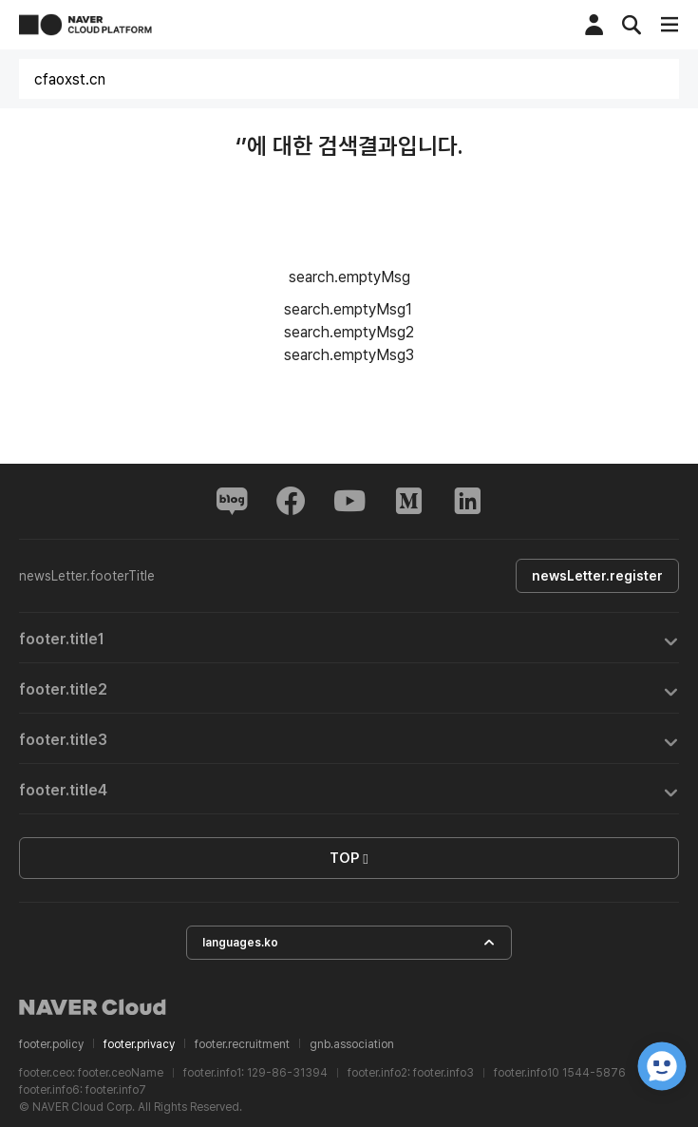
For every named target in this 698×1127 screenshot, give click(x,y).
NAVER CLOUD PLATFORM (85, 24)
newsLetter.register (597, 575)
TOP (349, 859)
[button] (349, 638)
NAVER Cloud (93, 1007)
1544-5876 (594, 1072)
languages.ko (349, 943)
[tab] (349, 638)
